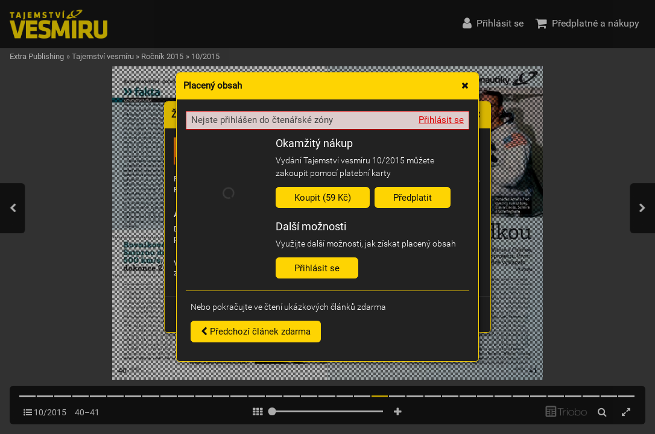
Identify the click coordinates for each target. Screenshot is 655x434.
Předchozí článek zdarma (256, 331)
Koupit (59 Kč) (322, 197)
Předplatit (412, 197)
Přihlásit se (441, 120)
